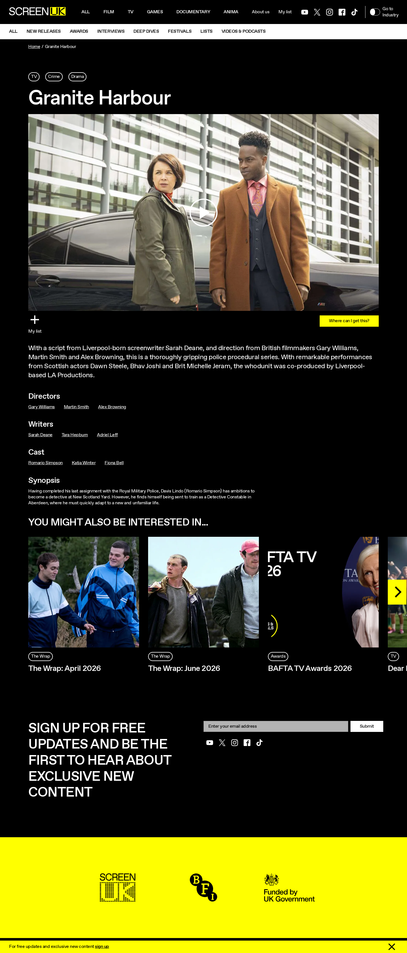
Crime (54, 77)
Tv (130, 12)
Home (34, 47)
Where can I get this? (349, 321)
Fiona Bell (114, 463)
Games (155, 12)
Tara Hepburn (75, 435)
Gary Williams (41, 407)
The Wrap (40, 656)
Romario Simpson (45, 463)
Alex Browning (112, 407)
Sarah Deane (40, 435)
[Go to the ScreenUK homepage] (37, 12)
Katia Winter (84, 463)
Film (108, 12)
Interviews (110, 31)
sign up (102, 947)
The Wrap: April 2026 (64, 668)
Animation (236, 12)
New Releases (44, 31)
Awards (79, 31)
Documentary (193, 12)
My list (285, 12)
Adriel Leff (107, 435)
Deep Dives (146, 31)
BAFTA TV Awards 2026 (310, 668)
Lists (206, 31)
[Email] (276, 726)
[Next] (397, 592)
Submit (367, 726)
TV (34, 77)
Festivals (179, 31)
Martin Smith (76, 407)
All (85, 12)
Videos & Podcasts (244, 31)
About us (260, 12)
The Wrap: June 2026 (184, 668)
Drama (77, 77)
